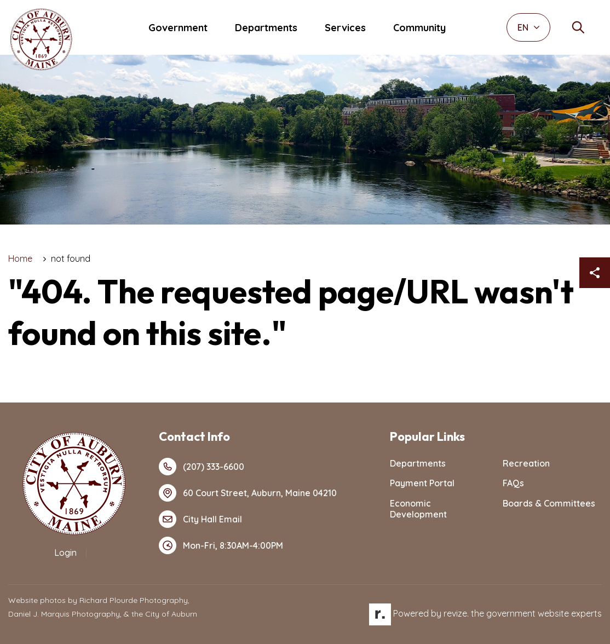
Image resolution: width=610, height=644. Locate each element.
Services (345, 27)
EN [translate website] (528, 27)
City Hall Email (200, 519)
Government (178, 27)
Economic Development (418, 509)
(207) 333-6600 (201, 466)
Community (419, 27)
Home (20, 258)
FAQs (513, 483)
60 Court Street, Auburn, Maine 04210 (248, 493)
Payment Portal (422, 483)
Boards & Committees (549, 503)
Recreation (526, 463)
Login (65, 552)
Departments (266, 27)
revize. (456, 613)
